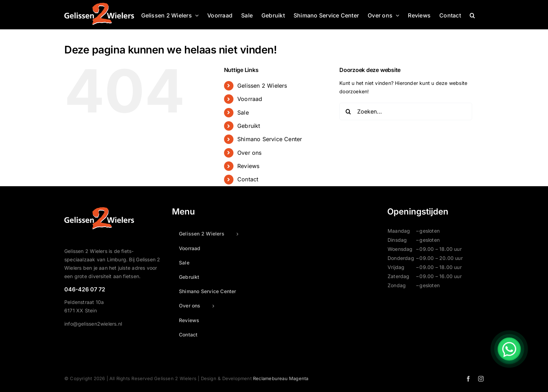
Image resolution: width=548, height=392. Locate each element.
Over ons (249, 152)
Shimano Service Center (269, 139)
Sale (243, 112)
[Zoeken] (348, 111)
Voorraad (249, 98)
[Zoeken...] (405, 111)
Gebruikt (248, 125)
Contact (247, 179)
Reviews (248, 165)
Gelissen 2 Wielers (262, 85)
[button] (472, 14)
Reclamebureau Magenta (280, 378)
